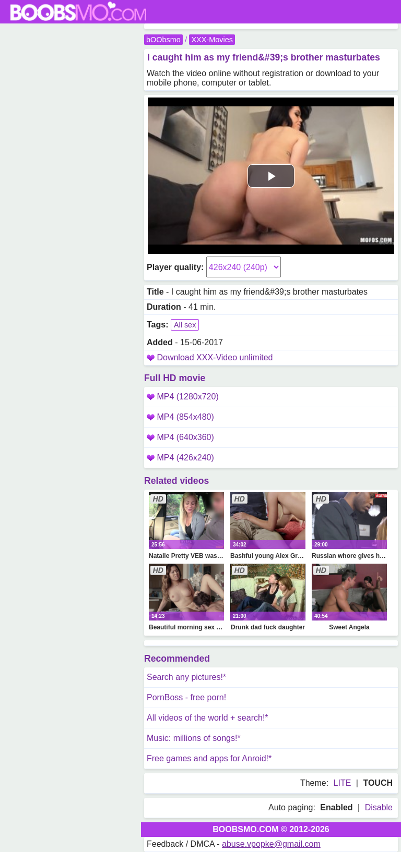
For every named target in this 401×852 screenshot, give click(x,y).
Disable (379, 807)
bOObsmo (163, 39)
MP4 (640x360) (180, 437)
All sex (185, 325)
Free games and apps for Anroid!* (209, 758)
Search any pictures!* (186, 677)
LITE (342, 782)
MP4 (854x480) (180, 416)
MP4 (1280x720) (183, 396)
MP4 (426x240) (180, 457)
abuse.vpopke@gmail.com (271, 843)
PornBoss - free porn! (186, 697)
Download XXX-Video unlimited (215, 357)
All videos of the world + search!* (207, 717)
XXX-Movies (211, 39)
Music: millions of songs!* (194, 738)
